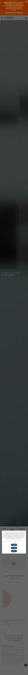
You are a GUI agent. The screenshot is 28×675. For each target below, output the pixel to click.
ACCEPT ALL (14, 544)
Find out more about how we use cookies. (14, 538)
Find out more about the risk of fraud (14, 12)
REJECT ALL (14, 551)
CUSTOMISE (14, 548)
